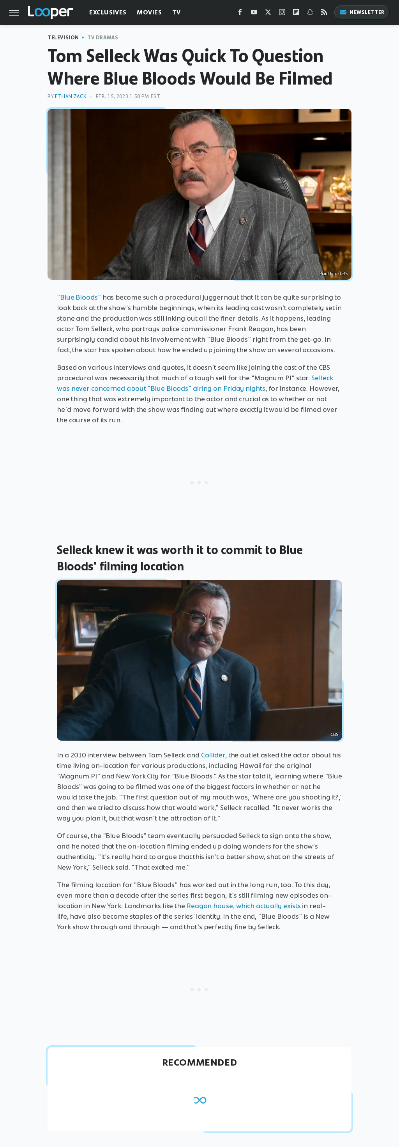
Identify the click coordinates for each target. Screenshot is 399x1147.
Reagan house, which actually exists (244, 906)
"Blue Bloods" (79, 297)
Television (63, 37)
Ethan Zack (70, 96)
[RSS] (324, 13)
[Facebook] (240, 13)
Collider (213, 755)
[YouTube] (254, 13)
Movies (149, 12)
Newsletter (362, 12)
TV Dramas (102, 37)
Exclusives (108, 12)
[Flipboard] (296, 13)
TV (176, 12)
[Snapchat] (310, 13)
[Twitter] (268, 13)
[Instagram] (282, 13)
